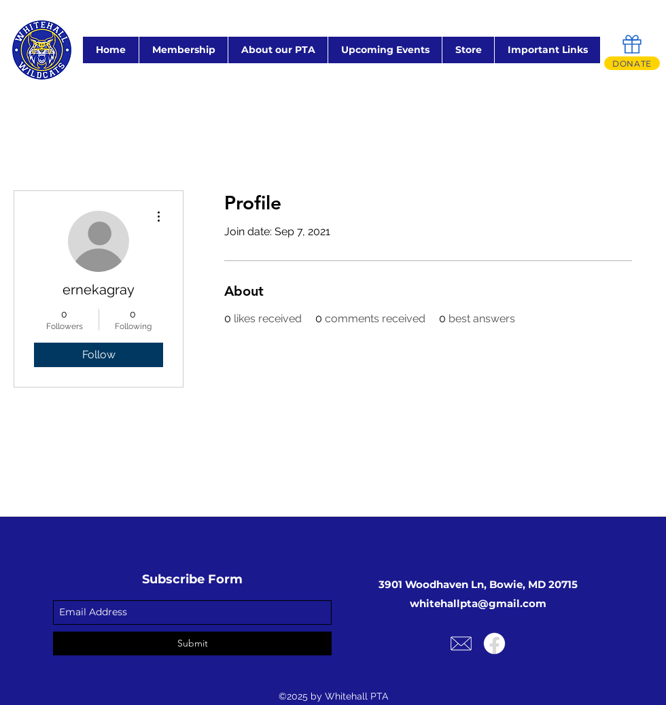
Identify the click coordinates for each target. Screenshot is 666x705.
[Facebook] (494, 643)
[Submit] (192, 643)
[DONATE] (632, 63)
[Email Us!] (461, 643)
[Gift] (632, 44)
